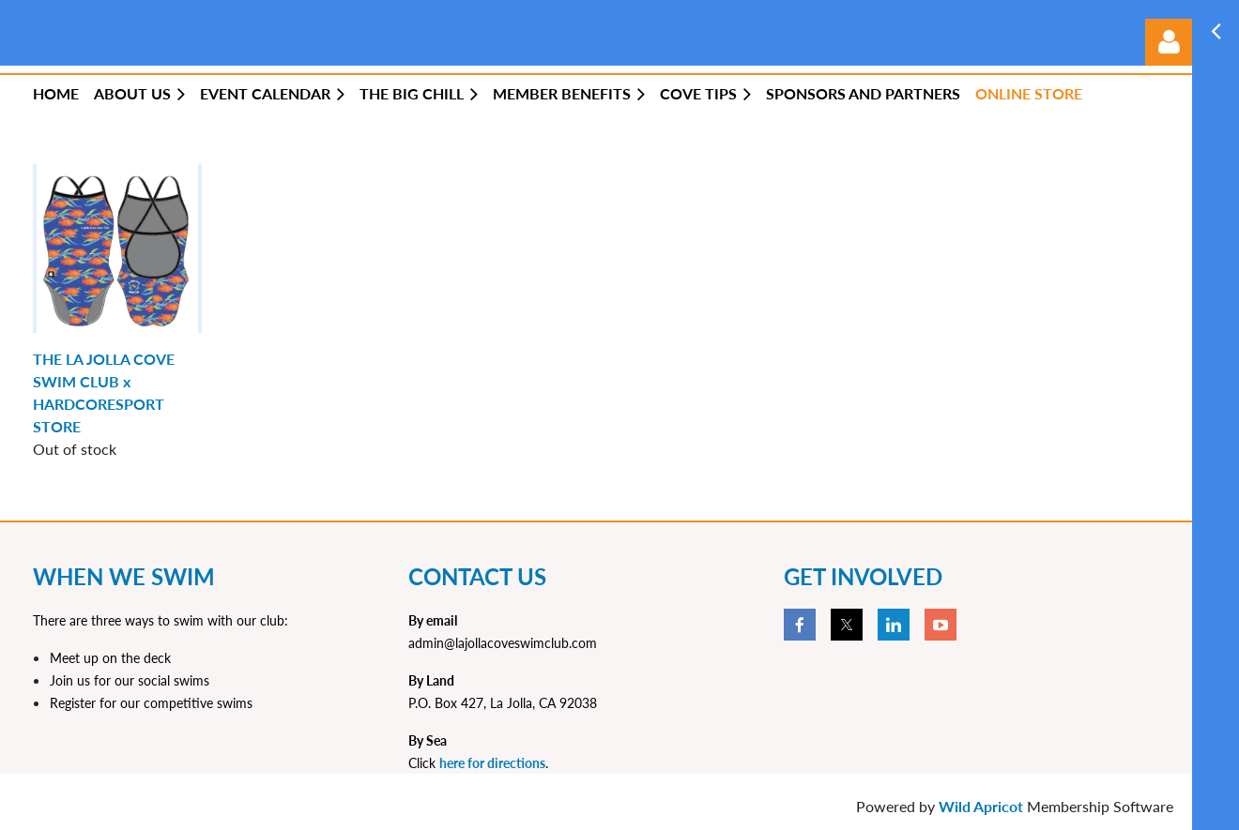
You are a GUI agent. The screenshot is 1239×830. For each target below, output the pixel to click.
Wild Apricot (981, 806)
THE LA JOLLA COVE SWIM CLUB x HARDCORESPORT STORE (104, 392)
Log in (1168, 42)
